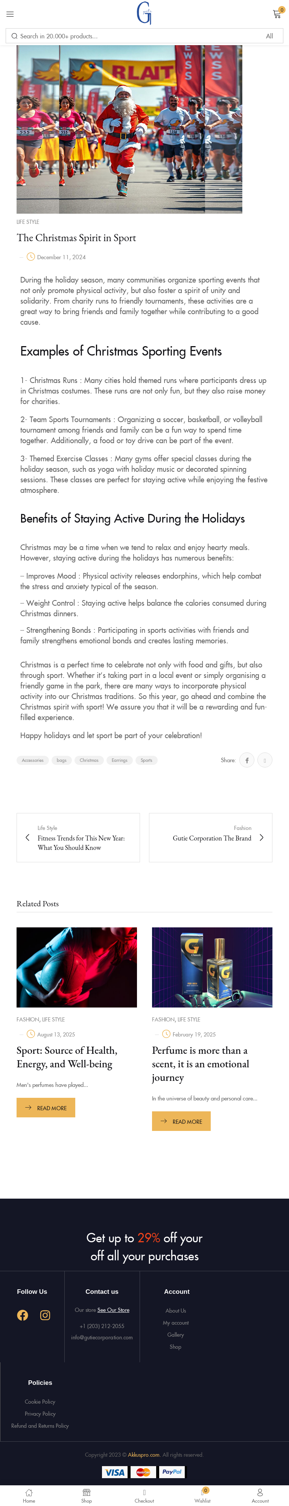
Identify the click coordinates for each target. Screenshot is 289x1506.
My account (176, 1320)
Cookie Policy (40, 1399)
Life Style (28, 221)
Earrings (120, 760)
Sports (146, 760)
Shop (175, 1344)
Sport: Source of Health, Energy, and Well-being (67, 1056)
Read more (52, 1108)
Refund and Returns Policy (40, 1423)
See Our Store (113, 1307)
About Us (176, 1308)
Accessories (33, 760)
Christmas (89, 760)
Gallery (175, 1332)
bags (62, 760)
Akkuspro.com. (145, 1452)
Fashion (28, 1019)
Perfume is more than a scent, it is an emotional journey (200, 1063)
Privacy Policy (40, 1411)
